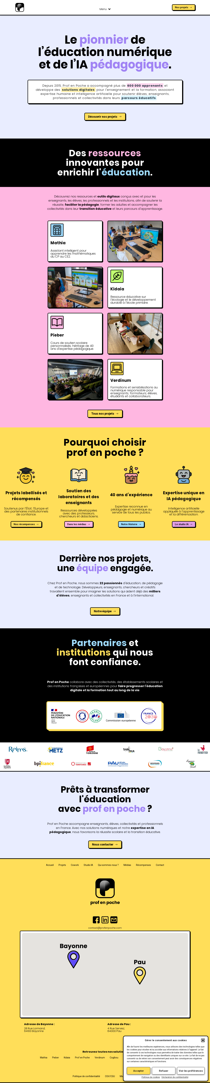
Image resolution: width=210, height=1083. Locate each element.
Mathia (43, 1057)
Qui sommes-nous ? (108, 865)
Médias (127, 865)
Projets (62, 865)
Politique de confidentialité (86, 1076)
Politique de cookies (151, 1077)
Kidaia (67, 1057)
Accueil (50, 865)
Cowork (75, 865)
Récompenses (143, 865)
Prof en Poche (82, 1057)
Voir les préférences (191, 1070)
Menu (105, 9)
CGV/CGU (110, 1076)
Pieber (55, 1057)
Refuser (163, 1070)
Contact (160, 865)
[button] (203, 1040)
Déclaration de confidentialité (175, 1077)
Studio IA (88, 865)
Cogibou (114, 1057)
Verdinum (100, 1057)
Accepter (138, 1070)
